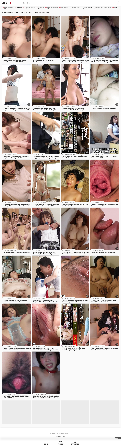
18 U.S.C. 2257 (60, 436)
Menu (117, 438)
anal (115, 8)
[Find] (117, 3)
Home (46, 444)
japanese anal (88, 8)
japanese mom (8, 8)
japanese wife (76, 8)
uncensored (64, 8)
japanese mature (30, 8)
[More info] (28, 56)
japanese (41, 8)
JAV (7, 2)
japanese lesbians (52, 8)
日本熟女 (19, 8)
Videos (60, 444)
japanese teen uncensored (103, 8)
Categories (75, 444)
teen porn (60, 431)
